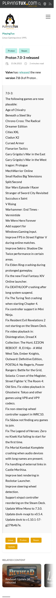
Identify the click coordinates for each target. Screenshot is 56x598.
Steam (24, 50)
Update (11, 546)
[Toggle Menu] (48, 16)
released (24, 72)
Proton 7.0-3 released (22, 57)
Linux (10, 540)
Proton (11, 50)
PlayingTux (8, 33)
